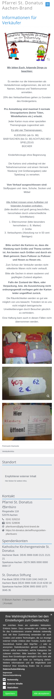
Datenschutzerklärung (14, 669)
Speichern (10, 693)
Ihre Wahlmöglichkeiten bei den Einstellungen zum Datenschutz (27, 618)
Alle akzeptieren (41, 693)
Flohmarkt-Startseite (10, 446)
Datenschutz (44, 599)
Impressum (29, 599)
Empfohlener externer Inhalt (20, 476)
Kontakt (8, 603)
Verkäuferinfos (8, 451)
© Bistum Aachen (11, 599)
